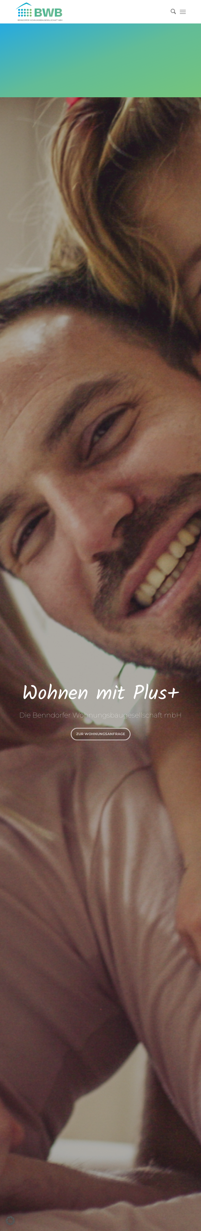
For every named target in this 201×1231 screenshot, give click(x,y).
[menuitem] (170, 11)
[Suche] (170, 11)
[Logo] (83, 11)
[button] (10, 1220)
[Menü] (183, 12)
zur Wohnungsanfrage (100, 733)
